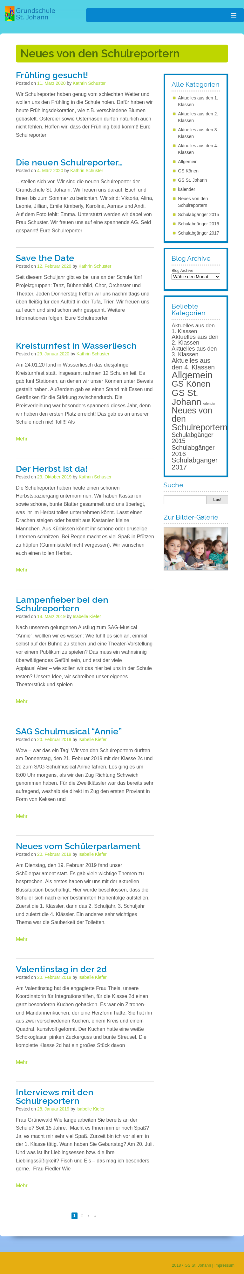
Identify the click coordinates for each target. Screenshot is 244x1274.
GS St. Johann (192, 180)
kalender (186, 189)
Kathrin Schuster (89, 83)
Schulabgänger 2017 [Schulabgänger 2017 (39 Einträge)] (195, 463)
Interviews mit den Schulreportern (54, 1096)
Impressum (224, 1265)
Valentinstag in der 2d (61, 969)
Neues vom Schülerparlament (78, 846)
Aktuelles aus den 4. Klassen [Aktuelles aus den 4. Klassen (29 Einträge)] (193, 364)
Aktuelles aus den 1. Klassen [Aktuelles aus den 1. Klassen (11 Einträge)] (193, 328)
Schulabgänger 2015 (198, 214)
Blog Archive (182, 271)
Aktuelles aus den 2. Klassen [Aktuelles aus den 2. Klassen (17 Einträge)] (195, 339)
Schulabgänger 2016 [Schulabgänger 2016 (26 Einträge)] (193, 450)
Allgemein (187, 161)
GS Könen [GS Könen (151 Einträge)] (191, 384)
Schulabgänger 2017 (198, 233)
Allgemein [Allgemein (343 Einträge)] (192, 375)
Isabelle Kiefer (87, 616)
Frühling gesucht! (52, 75)
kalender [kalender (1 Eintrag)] (208, 403)
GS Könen (188, 170)
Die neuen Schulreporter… (69, 162)
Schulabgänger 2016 (198, 223)
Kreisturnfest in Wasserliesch (76, 346)
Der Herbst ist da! (51, 469)
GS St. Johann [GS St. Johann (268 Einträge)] (186, 397)
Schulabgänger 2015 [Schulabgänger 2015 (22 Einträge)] (192, 438)
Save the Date (45, 258)
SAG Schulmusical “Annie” (69, 731)
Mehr (21, 438)
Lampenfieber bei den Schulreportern (62, 604)
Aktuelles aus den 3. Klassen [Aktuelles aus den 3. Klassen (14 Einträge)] (194, 352)
